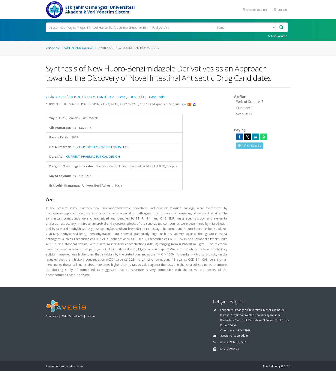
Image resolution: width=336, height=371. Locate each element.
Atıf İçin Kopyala (249, 145)
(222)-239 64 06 (229, 349)
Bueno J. (122, 97)
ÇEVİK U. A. (53, 97)
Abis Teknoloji (271, 366)
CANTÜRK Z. (106, 97)
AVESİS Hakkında (72, 316)
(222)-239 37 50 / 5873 (233, 342)
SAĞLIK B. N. (72, 97)
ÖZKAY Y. (88, 97)
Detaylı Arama (277, 36)
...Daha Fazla (156, 97)
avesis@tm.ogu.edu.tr (234, 335)
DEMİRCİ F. (137, 97)
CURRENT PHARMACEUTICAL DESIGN (93, 156)
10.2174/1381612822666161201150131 (100, 147)
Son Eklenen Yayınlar (78, 47)
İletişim (91, 316)
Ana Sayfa (53, 47)
